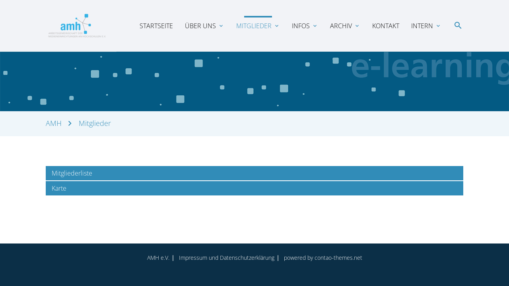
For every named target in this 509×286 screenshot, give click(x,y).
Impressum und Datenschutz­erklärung (226, 257)
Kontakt (385, 25)
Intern (422, 25)
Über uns (200, 25)
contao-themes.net (338, 257)
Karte (59, 188)
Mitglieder (254, 25)
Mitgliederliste (72, 173)
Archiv (341, 25)
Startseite (156, 25)
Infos (301, 25)
